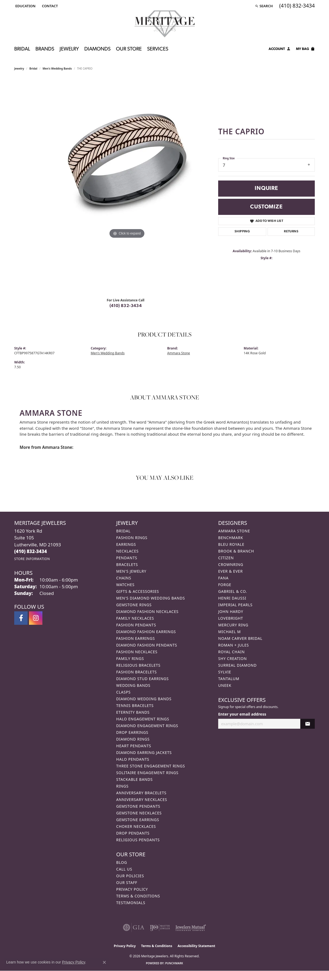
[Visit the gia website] (133, 927)
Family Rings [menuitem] (130, 658)
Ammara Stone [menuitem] (234, 530)
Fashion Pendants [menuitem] (136, 624)
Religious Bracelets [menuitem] (138, 665)
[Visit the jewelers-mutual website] (190, 927)
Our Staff (126, 882)
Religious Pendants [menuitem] (138, 839)
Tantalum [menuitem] (228, 678)
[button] (24, 5)
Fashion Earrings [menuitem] (135, 638)
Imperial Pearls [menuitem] (235, 604)
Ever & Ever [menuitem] (230, 571)
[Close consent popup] (104, 962)
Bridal (22, 49)
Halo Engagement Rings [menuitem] (142, 718)
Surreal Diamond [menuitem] (237, 665)
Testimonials (130, 902)
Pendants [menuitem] (126, 557)
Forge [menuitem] (224, 584)
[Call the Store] (30, 551)
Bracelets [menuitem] (127, 564)
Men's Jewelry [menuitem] (131, 571)
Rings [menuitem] (122, 786)
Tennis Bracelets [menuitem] (134, 705)
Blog (121, 862)
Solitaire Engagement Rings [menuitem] (147, 772)
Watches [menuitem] (125, 584)
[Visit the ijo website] (160, 927)
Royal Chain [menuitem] (231, 651)
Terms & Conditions (138, 895)
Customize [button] (266, 207)
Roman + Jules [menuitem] (233, 645)
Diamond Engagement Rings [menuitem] (147, 725)
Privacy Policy (132, 889)
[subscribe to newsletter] (307, 724)
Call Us (124, 869)
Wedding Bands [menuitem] (133, 685)
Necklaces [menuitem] (127, 551)
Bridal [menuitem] (123, 530)
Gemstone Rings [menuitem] (134, 604)
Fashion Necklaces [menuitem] (137, 651)
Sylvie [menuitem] (224, 671)
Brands (44, 49)
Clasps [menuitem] (123, 692)
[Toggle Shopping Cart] (305, 49)
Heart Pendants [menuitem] (133, 745)
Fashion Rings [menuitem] (131, 537)
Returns (291, 231)
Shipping (242, 231)
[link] (49, 5)
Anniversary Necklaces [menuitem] (141, 799)
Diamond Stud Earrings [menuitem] (142, 678)
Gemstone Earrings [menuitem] (137, 819)
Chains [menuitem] (123, 577)
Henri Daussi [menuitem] (232, 598)
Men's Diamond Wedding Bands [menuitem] (150, 598)
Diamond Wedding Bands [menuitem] (143, 698)
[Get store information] (32, 559)
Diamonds (97, 49)
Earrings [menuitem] (126, 544)
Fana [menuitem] (223, 577)
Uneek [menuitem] (224, 685)
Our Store (129, 49)
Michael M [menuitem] (229, 631)
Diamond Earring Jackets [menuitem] (144, 752)
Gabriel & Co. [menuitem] (232, 591)
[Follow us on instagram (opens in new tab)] (35, 618)
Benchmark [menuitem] (230, 537)
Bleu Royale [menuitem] (231, 544)
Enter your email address (242, 714)
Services (157, 49)
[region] (126, 186)
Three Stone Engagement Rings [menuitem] (150, 765)
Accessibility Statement (196, 946)
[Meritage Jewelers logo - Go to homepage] (164, 23)
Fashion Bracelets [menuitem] (136, 671)
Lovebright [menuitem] (230, 618)
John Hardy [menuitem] (230, 611)
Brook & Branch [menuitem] (236, 551)
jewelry (19, 68)
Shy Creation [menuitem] (232, 658)
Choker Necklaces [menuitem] (136, 826)
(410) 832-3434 (125, 306)
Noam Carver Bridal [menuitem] (240, 638)
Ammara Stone (178, 353)
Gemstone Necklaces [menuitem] (139, 812)
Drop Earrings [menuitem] (132, 732)
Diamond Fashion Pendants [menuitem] (146, 645)
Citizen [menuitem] (226, 557)
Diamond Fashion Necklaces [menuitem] (147, 611)
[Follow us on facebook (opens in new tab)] (21, 618)
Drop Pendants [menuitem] (132, 833)
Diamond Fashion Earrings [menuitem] (146, 631)
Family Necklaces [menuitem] (135, 618)
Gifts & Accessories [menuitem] (137, 591)
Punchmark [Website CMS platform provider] (174, 963)
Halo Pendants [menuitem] (132, 759)
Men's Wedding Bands (57, 68)
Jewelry (69, 49)
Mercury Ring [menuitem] (233, 624)
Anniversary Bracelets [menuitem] (141, 792)
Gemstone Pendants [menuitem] (138, 806)
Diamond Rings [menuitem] (132, 739)
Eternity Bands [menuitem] (133, 712)
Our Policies (130, 875)
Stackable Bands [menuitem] (134, 779)
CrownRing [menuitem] (230, 564)
